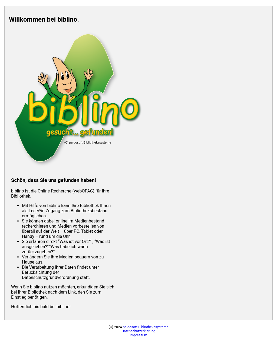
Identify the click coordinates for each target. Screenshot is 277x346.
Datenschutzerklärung (139, 331)
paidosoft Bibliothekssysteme (146, 327)
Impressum (138, 335)
